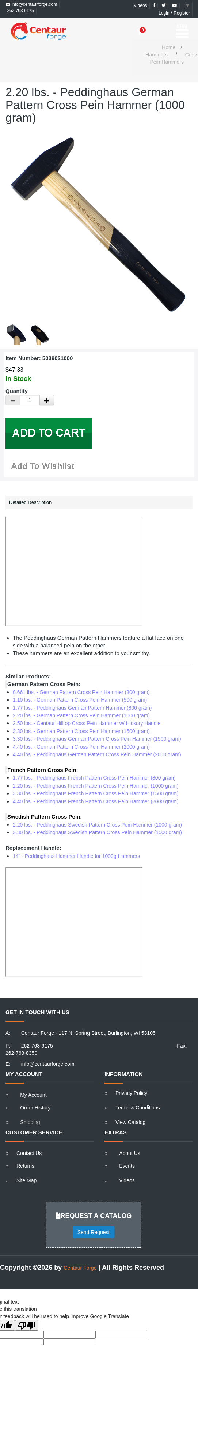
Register (182, 13)
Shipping (30, 1122)
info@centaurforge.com (31, 4)
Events (127, 1166)
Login (164, 13)
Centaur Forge (80, 1268)
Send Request (93, 1232)
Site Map (26, 1180)
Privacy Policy (131, 1093)
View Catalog (130, 1122)
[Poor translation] (26, 1325)
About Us (129, 1153)
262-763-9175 (37, 1046)
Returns (25, 1166)
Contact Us (29, 1153)
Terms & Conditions (137, 1108)
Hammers (156, 55)
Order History (35, 1108)
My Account (33, 1095)
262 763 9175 (20, 10)
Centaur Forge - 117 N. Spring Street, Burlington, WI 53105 (88, 1033)
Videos (140, 5)
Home (168, 47)
